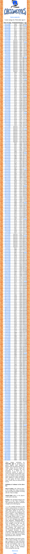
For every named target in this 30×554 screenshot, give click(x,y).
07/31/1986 (7, 119)
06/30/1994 (7, 191)
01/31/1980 (7, 24)
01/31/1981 (7, 40)
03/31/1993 (7, 170)
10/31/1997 (7, 246)
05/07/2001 (7, 434)
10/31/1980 (7, 36)
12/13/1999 (7, 334)
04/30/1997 (7, 238)
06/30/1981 (7, 47)
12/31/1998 (7, 266)
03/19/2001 (7, 425)
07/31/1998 (7, 259)
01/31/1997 (7, 234)
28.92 (25, 79)
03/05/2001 (7, 422)
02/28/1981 (7, 42)
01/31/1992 (7, 151)
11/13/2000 (7, 400)
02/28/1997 (7, 235)
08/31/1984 (7, 87)
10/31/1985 (7, 107)
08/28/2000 (7, 385)
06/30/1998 (7, 257)
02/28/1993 (7, 169)
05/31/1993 (7, 173)
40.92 (25, 219)
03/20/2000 (7, 353)
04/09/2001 (7, 429)
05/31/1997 (7, 240)
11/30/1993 (7, 181)
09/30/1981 (7, 51)
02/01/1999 (7, 271)
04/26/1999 (7, 288)
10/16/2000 (7, 394)
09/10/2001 (7, 459)
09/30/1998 (7, 262)
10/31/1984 (7, 90)
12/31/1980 (7, 39)
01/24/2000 (7, 342)
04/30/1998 (7, 255)
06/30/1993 (7, 175)
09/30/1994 (7, 195)
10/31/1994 (7, 197)
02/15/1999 (7, 274)
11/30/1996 (7, 231)
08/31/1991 (7, 144)
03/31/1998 (7, 253)
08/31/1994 (7, 194)
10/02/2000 (7, 392)
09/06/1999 (7, 314)
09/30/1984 (7, 89)
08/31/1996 (7, 227)
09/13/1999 (7, 316)
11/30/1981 (7, 54)
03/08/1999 (7, 278)
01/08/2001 (7, 411)
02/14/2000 (7, 346)
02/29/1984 (7, 79)
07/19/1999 (7, 304)
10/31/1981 (7, 53)
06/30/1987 (7, 134)
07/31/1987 (7, 136)
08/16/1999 (7, 310)
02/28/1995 (7, 202)
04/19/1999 (7, 287)
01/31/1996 (7, 217)
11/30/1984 (7, 92)
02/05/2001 (7, 416)
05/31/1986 (7, 116)
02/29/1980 (7, 25)
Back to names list (15, 17)
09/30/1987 (7, 139)
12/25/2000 (7, 408)
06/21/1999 (7, 299)
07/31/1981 (7, 49)
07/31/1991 (7, 143)
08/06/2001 (7, 452)
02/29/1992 (7, 152)
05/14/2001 (7, 436)
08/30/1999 (7, 313)
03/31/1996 (7, 220)
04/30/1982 (7, 60)
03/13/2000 (7, 352)
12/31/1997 (7, 249)
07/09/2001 (7, 447)
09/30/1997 (7, 245)
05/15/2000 (7, 364)
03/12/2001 (7, 423)
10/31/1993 (7, 180)
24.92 (25, 25)
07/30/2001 (7, 451)
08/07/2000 (7, 381)
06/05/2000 (7, 368)
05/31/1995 (7, 206)
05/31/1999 (7, 295)
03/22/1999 (7, 281)
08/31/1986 (7, 121)
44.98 (25, 353)
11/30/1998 (7, 264)
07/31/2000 (7, 379)
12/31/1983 (7, 76)
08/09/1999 (7, 309)
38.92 (25, 186)
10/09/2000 (7, 393)
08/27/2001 (7, 457)
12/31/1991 (7, 150)
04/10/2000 (7, 357)
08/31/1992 (7, 161)
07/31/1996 (7, 226)
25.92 (25, 42)
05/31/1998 (7, 256)
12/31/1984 (7, 93)
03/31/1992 (7, 154)
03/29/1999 (7, 282)
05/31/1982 (7, 61)
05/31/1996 (7, 223)
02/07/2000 (7, 345)
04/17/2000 (7, 358)
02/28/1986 (7, 112)
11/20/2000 (7, 401)
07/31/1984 (7, 86)
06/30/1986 (7, 118)
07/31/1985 (7, 103)
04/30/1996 (7, 222)
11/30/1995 (7, 215)
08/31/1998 (7, 260)
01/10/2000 (7, 339)
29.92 (25, 96)
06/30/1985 (7, 101)
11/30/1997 (7, 248)
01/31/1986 (7, 111)
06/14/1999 (7, 298)
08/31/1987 (7, 137)
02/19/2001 (7, 419)
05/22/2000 (7, 365)
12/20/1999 (7, 335)
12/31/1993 (7, 183)
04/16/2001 (7, 430)
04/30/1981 (7, 45)
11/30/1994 (7, 198)
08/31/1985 (7, 104)
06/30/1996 (7, 224)
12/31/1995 (7, 216)
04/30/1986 (7, 115)
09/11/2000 (7, 387)
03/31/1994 (7, 187)
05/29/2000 (7, 367)
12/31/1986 (7, 126)
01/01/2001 (7, 410)
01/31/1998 (7, 251)
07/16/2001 (7, 448)
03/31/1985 (7, 97)
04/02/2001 (7, 428)
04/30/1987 (7, 132)
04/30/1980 (7, 28)
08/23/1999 (7, 311)
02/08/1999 (7, 273)
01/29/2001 (7, 415)
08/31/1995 (7, 210)
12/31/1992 (7, 166)
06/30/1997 (7, 241)
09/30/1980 (7, 35)
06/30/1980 (7, 31)
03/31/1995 (7, 204)
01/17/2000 (7, 340)
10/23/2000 (7, 396)
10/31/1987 (7, 140)
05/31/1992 (7, 157)
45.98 (25, 425)
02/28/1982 (7, 57)
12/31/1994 (7, 199)
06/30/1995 (7, 208)
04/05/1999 (7, 284)
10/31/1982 (7, 68)
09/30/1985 (7, 105)
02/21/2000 (7, 347)
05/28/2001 (7, 439)
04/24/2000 (7, 360)
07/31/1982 (7, 64)
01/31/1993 (7, 168)
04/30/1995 (7, 205)
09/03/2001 (7, 458)
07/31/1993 (7, 176)
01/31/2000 (7, 343)
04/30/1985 (7, 98)
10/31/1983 (7, 74)
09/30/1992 (7, 162)
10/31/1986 (7, 123)
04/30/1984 (7, 82)
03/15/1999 (7, 280)
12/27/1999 (7, 336)
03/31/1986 (7, 114)
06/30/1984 (7, 85)
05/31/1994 (7, 190)
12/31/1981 (7, 56)
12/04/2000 (7, 404)
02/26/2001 (7, 421)
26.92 (25, 57)
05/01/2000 (7, 361)
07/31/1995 (7, 209)
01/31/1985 (7, 94)
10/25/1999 (7, 324)
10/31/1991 (7, 147)
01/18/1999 (7, 269)
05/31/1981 (7, 46)
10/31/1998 (7, 263)
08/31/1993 (7, 177)
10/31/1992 (7, 163)
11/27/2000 (7, 403)
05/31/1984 (7, 83)
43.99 (25, 281)
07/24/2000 (7, 378)
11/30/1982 (7, 69)
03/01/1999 (7, 277)
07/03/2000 (7, 374)
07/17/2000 (7, 376)
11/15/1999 (7, 328)
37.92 (25, 169)
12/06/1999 (7, 332)
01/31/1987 (7, 128)
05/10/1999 (7, 291)
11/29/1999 (7, 331)
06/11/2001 (7, 441)
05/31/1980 (7, 29)
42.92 (25, 252)
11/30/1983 (7, 75)
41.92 (25, 235)
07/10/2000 (7, 375)
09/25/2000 (7, 390)
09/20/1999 (7, 317)
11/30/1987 (7, 141)
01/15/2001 (7, 412)
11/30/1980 (7, 38)
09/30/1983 (7, 72)
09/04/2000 (7, 386)
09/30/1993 (7, 179)
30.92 (25, 112)
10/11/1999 (7, 321)
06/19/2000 (7, 371)
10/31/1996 (7, 230)
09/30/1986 (7, 122)
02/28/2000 (7, 349)
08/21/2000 (7, 383)
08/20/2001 (7, 455)
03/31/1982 (7, 58)
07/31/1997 (7, 242)
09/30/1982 (7, 67)
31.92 (25, 129)
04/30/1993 (7, 172)
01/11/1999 (7, 267)
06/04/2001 (7, 440)
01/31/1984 (7, 78)
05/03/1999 (7, 289)
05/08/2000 (7, 363)
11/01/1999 (7, 325)
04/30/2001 (7, 433)
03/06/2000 (7, 350)
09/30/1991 (7, 145)
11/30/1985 (7, 108)
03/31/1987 (7, 130)
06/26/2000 (7, 372)
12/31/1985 (7, 110)
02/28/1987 (7, 129)
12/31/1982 (7, 71)
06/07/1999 (7, 296)
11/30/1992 (7, 165)
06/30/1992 (7, 158)
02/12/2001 (7, 418)
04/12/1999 (7, 285)
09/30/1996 (7, 228)
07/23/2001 (7, 450)
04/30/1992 (7, 155)
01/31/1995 (7, 201)
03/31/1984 (7, 81)
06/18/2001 (7, 443)
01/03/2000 (7, 338)
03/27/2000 (7, 354)
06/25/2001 (7, 444)
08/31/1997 (7, 244)
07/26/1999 (7, 306)
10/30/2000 (7, 397)
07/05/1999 (7, 302)
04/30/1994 (7, 188)
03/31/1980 (7, 27)
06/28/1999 (7, 300)
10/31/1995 (7, 213)
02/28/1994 (7, 186)
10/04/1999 (7, 320)
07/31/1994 (7, 193)
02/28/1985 (7, 96)
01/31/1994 (7, 184)
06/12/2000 (7, 369)
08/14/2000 (7, 382)
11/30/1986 (7, 125)
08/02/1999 (7, 307)
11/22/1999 (7, 329)
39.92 (25, 202)
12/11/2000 (7, 405)
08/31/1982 (7, 65)
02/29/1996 (7, 219)
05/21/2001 (7, 437)
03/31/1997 (7, 237)
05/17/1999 (7, 292)
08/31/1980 (7, 33)
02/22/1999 (7, 275)
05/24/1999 (7, 293)
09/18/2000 (7, 389)
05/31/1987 (7, 133)
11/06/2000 (7, 399)
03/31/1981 (7, 43)
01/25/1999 (7, 270)
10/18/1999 (7, 322)
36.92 (25, 152)
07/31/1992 (7, 159)
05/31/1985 (7, 100)
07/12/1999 (7, 303)
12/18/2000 (7, 407)
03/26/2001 (7, 426)
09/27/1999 (7, 318)
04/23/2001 (7, 432)
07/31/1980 (7, 32)
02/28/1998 (7, 252)
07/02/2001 (7, 446)
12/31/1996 (7, 233)
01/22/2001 (7, 414)
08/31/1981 (7, 50)
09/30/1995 (7, 212)
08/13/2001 (7, 454)
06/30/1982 (7, 63)
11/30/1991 (7, 148)
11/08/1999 (7, 327)
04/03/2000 (7, 356)
